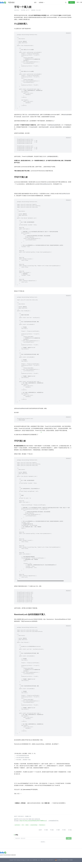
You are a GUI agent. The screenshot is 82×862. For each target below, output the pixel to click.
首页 (35, 2)
